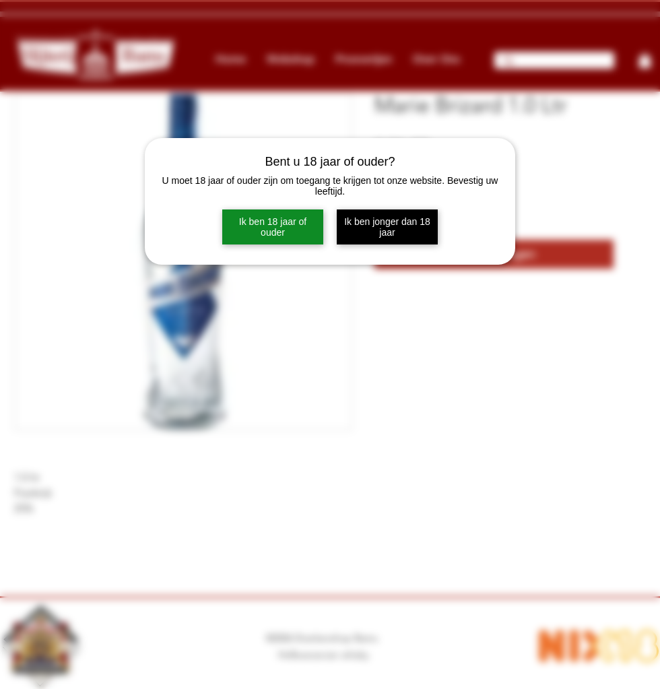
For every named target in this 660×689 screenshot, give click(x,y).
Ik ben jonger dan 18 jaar (387, 227)
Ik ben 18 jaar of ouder (272, 227)
